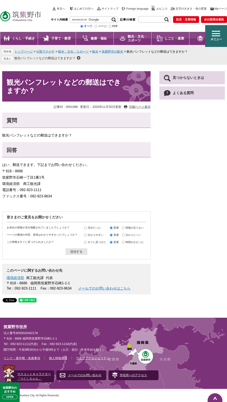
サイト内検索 (59, 19)
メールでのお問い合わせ (84, 375)
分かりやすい (95, 234)
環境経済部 (15, 278)
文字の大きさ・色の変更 (191, 8)
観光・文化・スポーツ (73, 51)
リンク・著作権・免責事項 (21, 358)
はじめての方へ (84, 8)
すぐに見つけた (97, 242)
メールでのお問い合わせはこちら (104, 288)
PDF (115, 26)
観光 (95, 51)
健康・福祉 (99, 38)
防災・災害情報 (186, 19)
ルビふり (162, 8)
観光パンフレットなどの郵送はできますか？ (45, 58)
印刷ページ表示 (140, 107)
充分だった (94, 227)
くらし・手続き (23, 38)
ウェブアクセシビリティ (93, 358)
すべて (88, 26)
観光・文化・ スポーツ (137, 38)
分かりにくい (133, 234)
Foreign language (137, 8)
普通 (116, 227)
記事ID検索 (128, 19)
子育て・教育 (61, 38)
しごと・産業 (174, 38)
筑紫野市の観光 (112, 51)
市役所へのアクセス (133, 375)
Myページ (221, 8)
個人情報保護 (58, 358)
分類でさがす (45, 51)
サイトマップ (110, 8)
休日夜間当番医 (214, 19)
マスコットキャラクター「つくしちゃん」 (34, 376)
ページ (102, 26)
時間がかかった (135, 242)
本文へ (61, 8)
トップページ (23, 51)
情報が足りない (135, 227)
